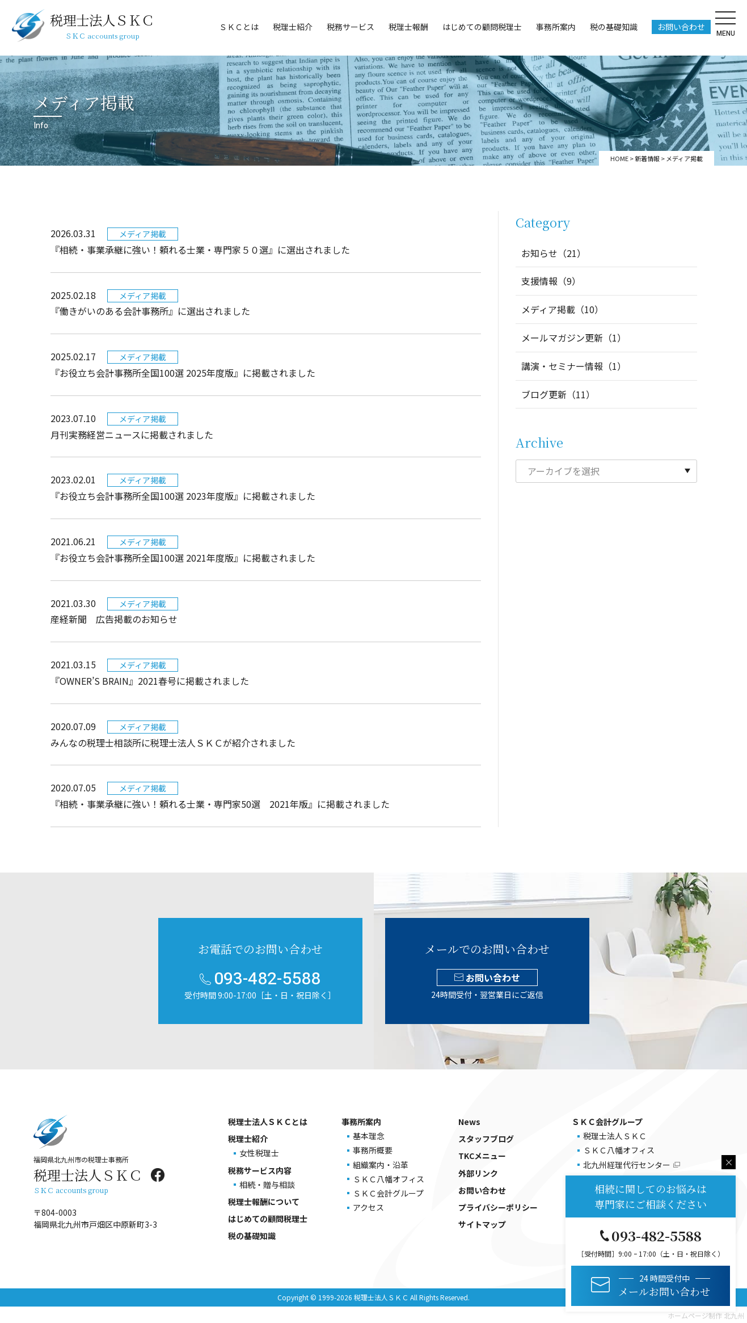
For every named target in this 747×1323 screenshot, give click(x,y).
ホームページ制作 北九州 (706, 1315)
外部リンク (478, 1173)
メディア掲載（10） (562, 309)
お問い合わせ (680, 27)
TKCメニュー (482, 1155)
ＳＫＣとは (238, 27)
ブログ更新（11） (558, 394)
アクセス (368, 1207)
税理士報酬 (407, 27)
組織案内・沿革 (380, 1164)
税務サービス (349, 27)
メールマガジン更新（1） (573, 337)
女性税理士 (259, 1152)
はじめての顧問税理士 (481, 27)
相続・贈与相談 (267, 1184)
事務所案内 (555, 27)
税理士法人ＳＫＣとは (267, 1121)
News (469, 1121)
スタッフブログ (486, 1138)
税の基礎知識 (612, 27)
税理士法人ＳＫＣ (615, 1135)
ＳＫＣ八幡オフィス (388, 1179)
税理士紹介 (291, 27)
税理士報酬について (263, 1201)
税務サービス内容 (260, 1170)
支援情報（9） (551, 281)
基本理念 (369, 1135)
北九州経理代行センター (626, 1164)
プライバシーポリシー (498, 1207)
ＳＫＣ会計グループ (388, 1193)
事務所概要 (373, 1150)
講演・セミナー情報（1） (573, 366)
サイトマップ (482, 1224)
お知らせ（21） (553, 253)
